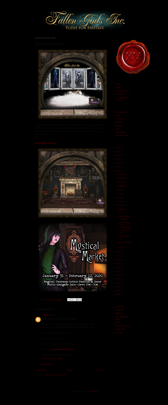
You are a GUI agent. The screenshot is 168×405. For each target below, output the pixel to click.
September (122, 186)
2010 (118, 286)
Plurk (118, 129)
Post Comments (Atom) (55, 375)
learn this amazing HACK (63, 349)
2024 (118, 155)
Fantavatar (120, 310)
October (121, 182)
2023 (118, 159)
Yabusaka (119, 332)
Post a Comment (45, 364)
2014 (118, 271)
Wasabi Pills (120, 329)
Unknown (46, 315)
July (120, 190)
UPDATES (120, 94)
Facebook (119, 119)
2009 (118, 290)
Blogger (95, 391)
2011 (118, 283)
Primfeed (119, 122)
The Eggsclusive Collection (122, 98)
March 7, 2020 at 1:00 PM (52, 358)
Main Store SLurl (122, 135)
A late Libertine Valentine (124, 217)
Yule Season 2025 (123, 91)
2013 (118, 275)
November (122, 178)
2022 (118, 163)
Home (69, 370)
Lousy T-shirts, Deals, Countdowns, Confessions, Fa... (124, 227)
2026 (118, 147)
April (120, 201)
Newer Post (40, 370)
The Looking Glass (123, 326)
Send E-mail (120, 132)
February (122, 209)
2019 (118, 252)
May (120, 197)
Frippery (119, 313)
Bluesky (119, 125)
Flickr (118, 115)
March (121, 205)
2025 (118, 151)
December (122, 174)
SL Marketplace (122, 112)
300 (119, 212)
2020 (118, 171)
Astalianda (120, 306)
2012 (118, 279)
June (120, 193)
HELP (118, 87)
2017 (118, 259)
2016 (118, 263)
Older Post (99, 370)
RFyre (118, 322)
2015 (118, 267)
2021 (118, 167)
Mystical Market (124, 242)
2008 (118, 294)
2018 (118, 256)
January (121, 247)
